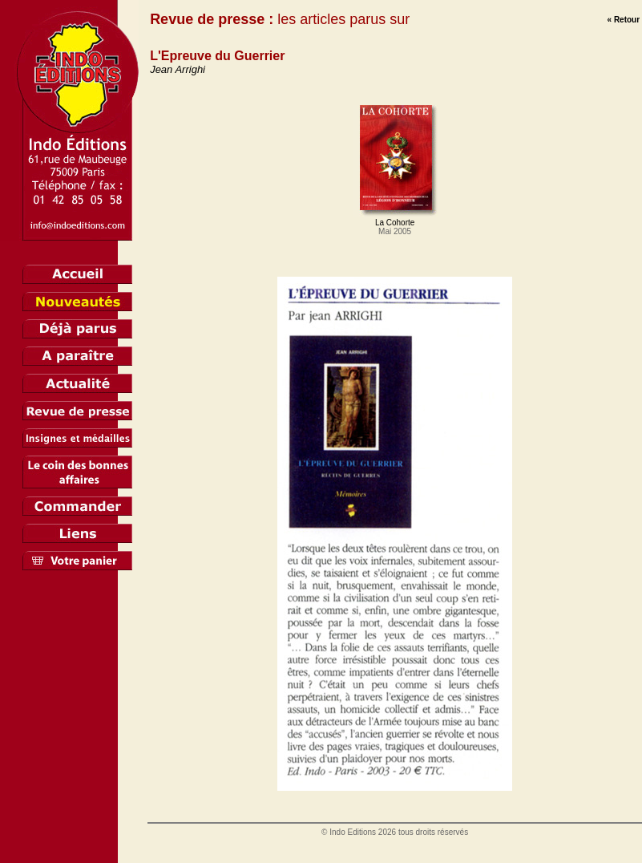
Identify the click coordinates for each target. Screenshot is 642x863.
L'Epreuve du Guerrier (217, 56)
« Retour (624, 19)
